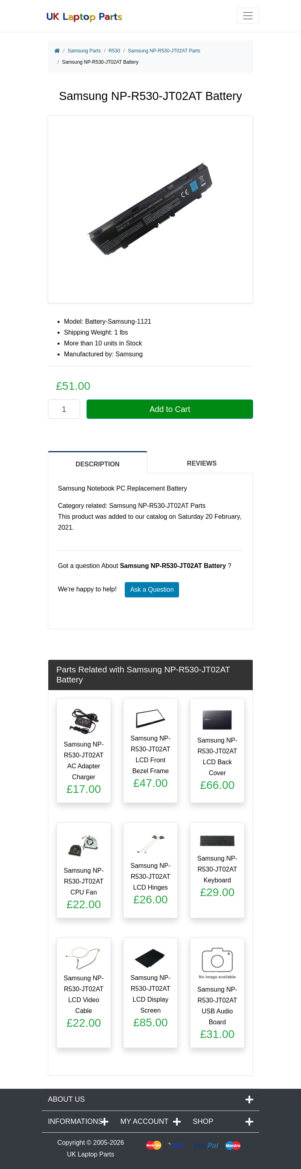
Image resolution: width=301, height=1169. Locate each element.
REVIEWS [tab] (202, 463)
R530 (114, 51)
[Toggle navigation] (248, 16)
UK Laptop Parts (90, 1154)
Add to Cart (169, 409)
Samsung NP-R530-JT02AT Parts (164, 51)
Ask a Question (152, 589)
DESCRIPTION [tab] (98, 464)
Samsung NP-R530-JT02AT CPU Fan (84, 881)
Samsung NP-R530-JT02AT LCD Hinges (150, 876)
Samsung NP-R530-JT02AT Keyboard (217, 869)
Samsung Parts (84, 51)
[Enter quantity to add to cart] (64, 409)
